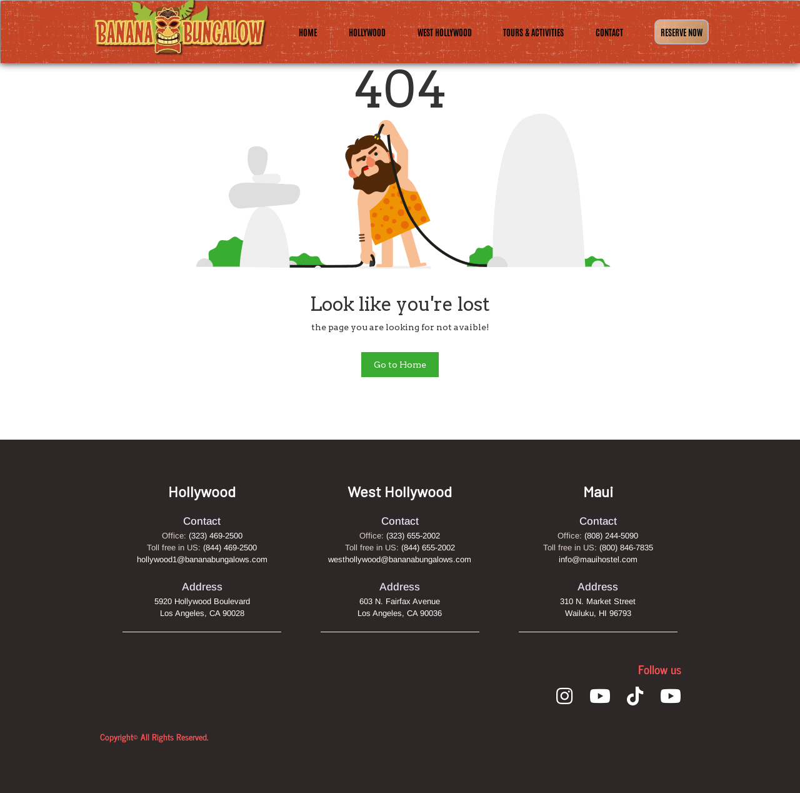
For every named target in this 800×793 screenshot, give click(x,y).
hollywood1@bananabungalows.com (202, 559)
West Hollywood (445, 32)
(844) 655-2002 (428, 547)
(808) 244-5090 (611, 535)
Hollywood (367, 32)
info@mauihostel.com (598, 559)
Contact (609, 32)
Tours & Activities (533, 32)
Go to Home (400, 365)
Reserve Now (681, 32)
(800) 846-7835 (626, 547)
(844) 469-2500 (230, 547)
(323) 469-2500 (215, 535)
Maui (598, 491)
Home (308, 32)
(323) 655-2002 (413, 535)
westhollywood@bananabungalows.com (399, 559)
